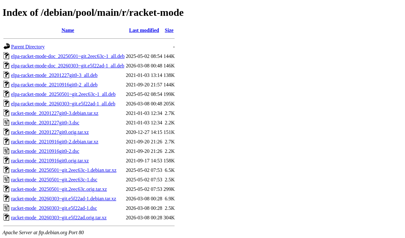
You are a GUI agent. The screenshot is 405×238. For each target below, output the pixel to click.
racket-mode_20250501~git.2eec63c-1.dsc (54, 179)
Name (67, 30)
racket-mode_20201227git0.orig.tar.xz (50, 132)
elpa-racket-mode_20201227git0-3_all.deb (54, 75)
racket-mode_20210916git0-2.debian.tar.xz (54, 141)
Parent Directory (28, 46)
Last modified (144, 30)
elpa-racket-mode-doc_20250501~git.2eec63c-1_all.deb (68, 56)
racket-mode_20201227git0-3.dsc (45, 122)
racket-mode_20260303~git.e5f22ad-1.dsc (54, 208)
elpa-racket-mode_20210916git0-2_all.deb (54, 84)
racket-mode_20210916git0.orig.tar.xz (50, 160)
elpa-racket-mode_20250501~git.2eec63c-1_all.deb (63, 94)
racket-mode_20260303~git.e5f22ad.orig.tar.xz (59, 217)
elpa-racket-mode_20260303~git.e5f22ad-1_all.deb (63, 103)
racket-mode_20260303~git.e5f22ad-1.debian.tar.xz (63, 198)
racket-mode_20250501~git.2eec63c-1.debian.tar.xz (63, 170)
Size (169, 30)
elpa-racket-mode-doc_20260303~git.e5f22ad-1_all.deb (67, 65)
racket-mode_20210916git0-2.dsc (45, 151)
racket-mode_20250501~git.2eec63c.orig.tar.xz (59, 189)
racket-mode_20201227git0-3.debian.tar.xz (54, 113)
